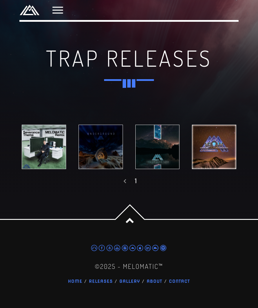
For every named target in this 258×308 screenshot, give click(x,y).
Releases (101, 281)
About (154, 281)
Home (75, 281)
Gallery (129, 281)
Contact (179, 281)
